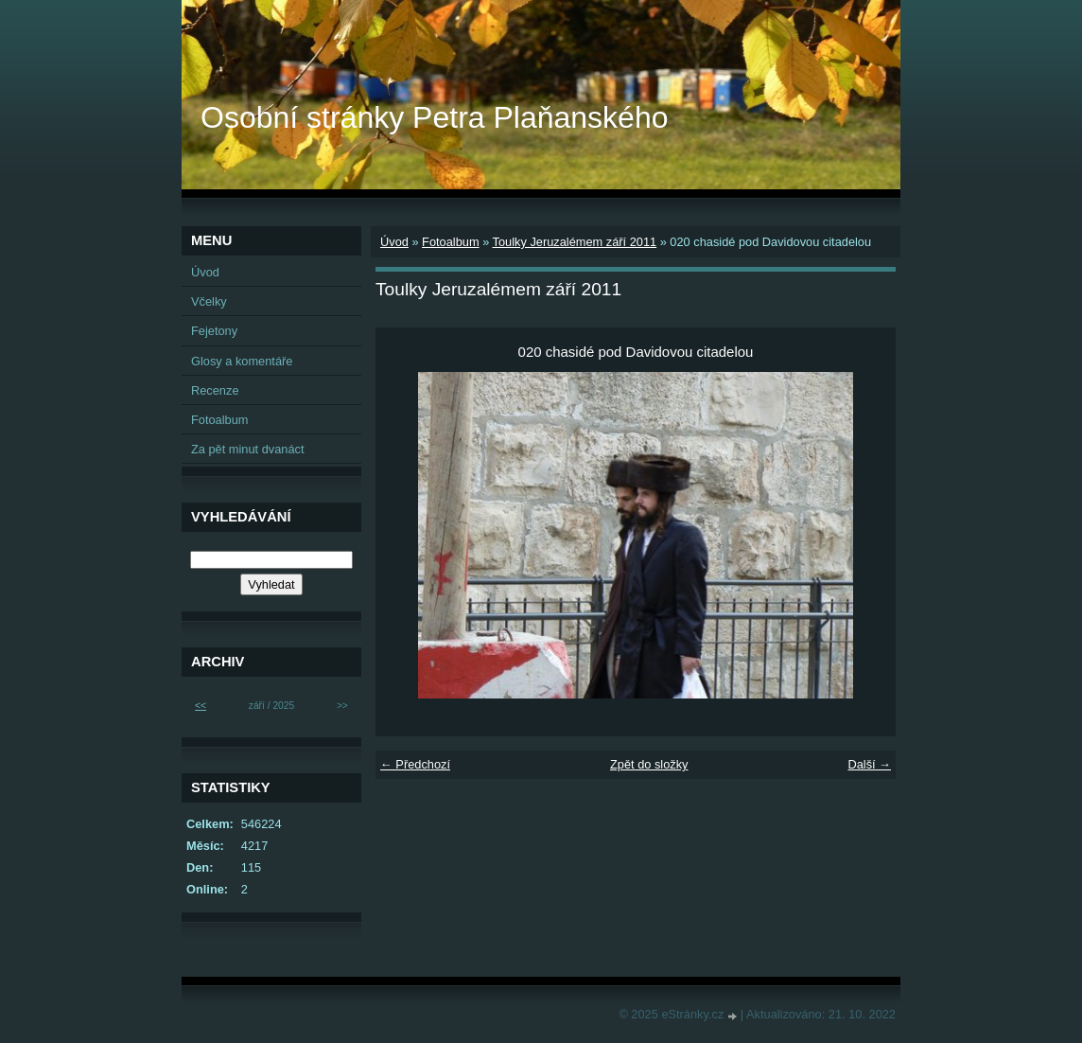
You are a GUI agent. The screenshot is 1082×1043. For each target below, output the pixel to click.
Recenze (215, 390)
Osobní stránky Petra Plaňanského (435, 117)
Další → (869, 764)
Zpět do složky (649, 764)
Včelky (209, 301)
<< (200, 705)
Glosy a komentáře (241, 361)
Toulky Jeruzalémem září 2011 (575, 242)
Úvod (394, 242)
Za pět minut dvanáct (248, 449)
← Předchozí (415, 764)
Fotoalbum (450, 242)
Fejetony (214, 331)
